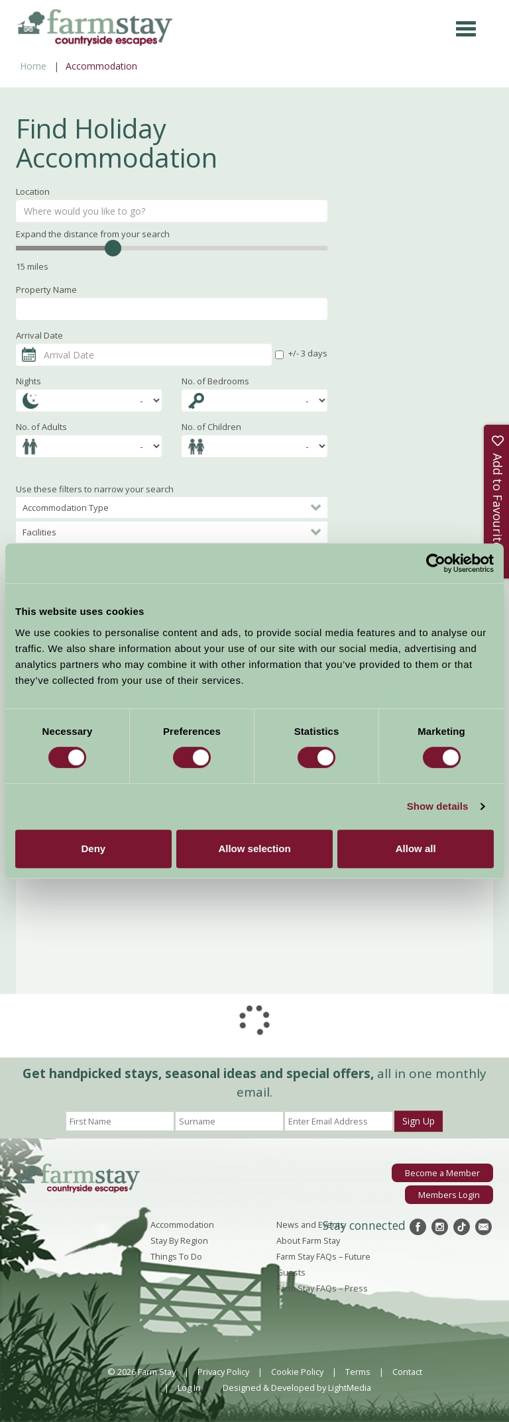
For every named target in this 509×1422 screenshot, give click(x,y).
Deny (93, 848)
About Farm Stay (308, 1240)
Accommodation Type (172, 508)
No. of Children (211, 426)
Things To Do (176, 1256)
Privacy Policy (223, 1372)
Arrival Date (39, 335)
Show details (438, 806)
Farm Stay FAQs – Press (322, 1288)
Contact (407, 1372)
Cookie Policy (297, 1372)
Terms (357, 1372)
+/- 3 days (301, 353)
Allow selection (254, 848)
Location (33, 191)
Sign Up (418, 1121)
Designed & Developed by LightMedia (297, 1388)
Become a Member (442, 1173)
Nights (28, 381)
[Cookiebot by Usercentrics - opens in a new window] (436, 563)
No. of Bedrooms (215, 381)
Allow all (416, 848)
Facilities (172, 532)
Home (33, 66)
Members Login (449, 1195)
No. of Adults (41, 426)
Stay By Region (179, 1240)
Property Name (46, 289)
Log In (189, 1388)
